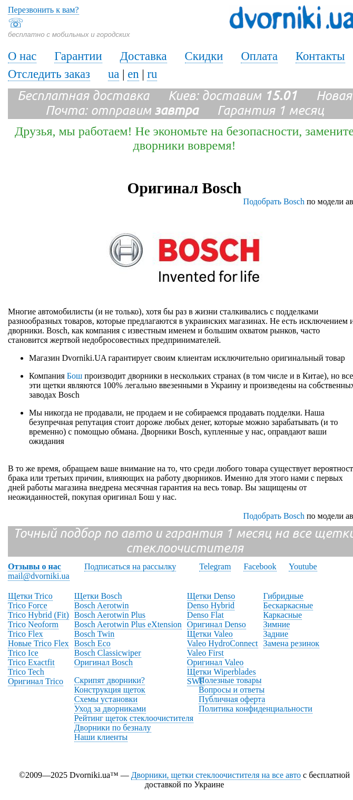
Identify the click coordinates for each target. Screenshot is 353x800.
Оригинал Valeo (215, 662)
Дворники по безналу (112, 727)
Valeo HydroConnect (222, 643)
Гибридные (283, 595)
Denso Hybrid (210, 605)
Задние (275, 633)
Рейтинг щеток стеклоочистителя (133, 718)
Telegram (215, 566)
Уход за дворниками (110, 708)
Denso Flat (205, 614)
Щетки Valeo (210, 633)
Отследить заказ (49, 74)
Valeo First (205, 652)
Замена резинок (291, 643)
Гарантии (78, 56)
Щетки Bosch (98, 595)
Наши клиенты (101, 737)
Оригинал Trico (35, 681)
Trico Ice (23, 652)
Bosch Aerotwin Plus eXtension (128, 624)
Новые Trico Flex (38, 643)
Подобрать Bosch (274, 201)
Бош (75, 375)
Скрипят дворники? (109, 680)
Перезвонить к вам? (43, 9)
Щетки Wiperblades (221, 671)
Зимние (276, 624)
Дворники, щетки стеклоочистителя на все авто (216, 775)
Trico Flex (25, 633)
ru (152, 74)
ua (113, 74)
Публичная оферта (232, 699)
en (133, 74)
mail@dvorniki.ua (39, 575)
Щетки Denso (211, 595)
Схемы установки (106, 699)
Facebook (259, 566)
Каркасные (282, 614)
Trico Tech (26, 671)
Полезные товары (230, 680)
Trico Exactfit (31, 662)
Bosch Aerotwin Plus (109, 614)
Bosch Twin (94, 633)
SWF (195, 681)
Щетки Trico (30, 595)
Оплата (259, 56)
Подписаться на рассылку (130, 566)
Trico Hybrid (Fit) (38, 614)
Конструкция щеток (109, 689)
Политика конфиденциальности (255, 708)
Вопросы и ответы (231, 689)
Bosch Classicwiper (107, 652)
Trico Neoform (33, 624)
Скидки (204, 56)
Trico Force (27, 605)
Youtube (303, 566)
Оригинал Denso (216, 624)
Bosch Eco (92, 643)
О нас (22, 56)
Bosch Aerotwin (101, 605)
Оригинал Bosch (103, 662)
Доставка (143, 56)
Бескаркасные (288, 605)
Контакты (320, 56)
